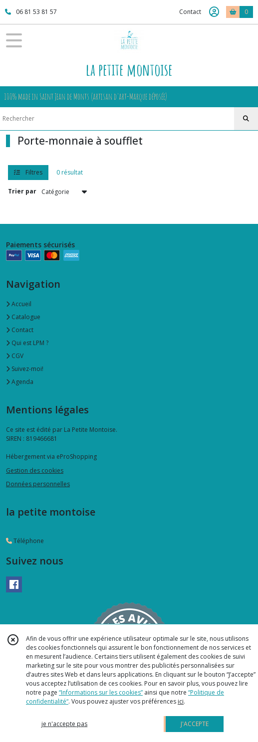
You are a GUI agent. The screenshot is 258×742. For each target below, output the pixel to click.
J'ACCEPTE (195, 724)
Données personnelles (38, 484)
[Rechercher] (246, 118)
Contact (190, 11)
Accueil (18, 304)
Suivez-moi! (24, 369)
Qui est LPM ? (27, 343)
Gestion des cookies (34, 470)
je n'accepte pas (64, 724)
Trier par (22, 191)
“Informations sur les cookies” (101, 692)
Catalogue (23, 317)
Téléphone (25, 541)
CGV (14, 356)
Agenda (19, 381)
